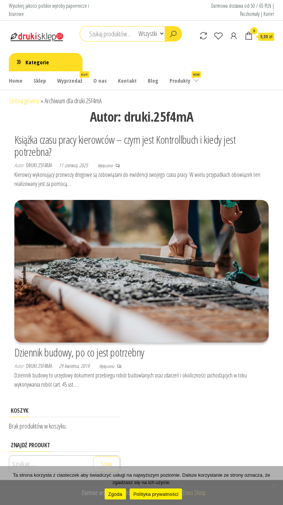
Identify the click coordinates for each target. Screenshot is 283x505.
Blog (153, 80)
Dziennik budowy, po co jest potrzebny (79, 352)
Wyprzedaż (72, 77)
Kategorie (37, 62)
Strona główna (24, 100)
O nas (100, 80)
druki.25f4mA (39, 165)
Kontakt (127, 80)
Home (15, 80)
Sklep (40, 80)
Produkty (185, 77)
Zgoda (115, 494)
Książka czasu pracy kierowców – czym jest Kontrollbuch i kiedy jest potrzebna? (124, 145)
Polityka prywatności (156, 494)
